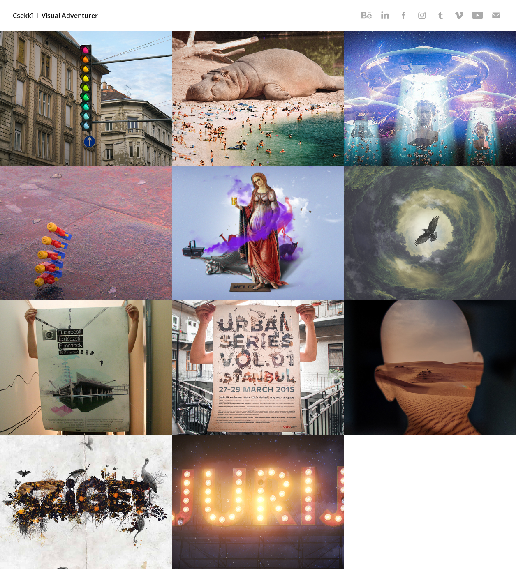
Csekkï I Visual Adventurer (55, 15)
